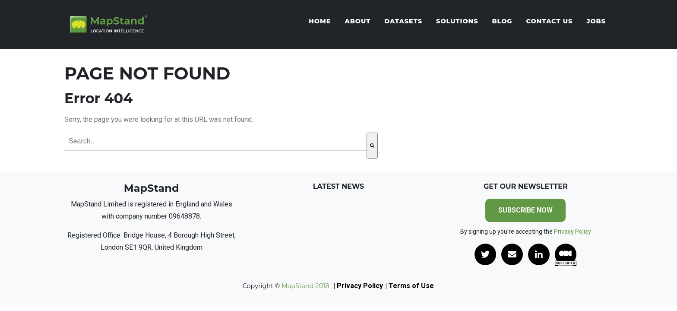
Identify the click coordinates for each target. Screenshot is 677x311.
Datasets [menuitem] (403, 21)
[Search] (372, 146)
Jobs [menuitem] (596, 21)
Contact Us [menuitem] (549, 21)
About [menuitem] (357, 21)
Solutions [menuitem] (457, 21)
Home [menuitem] (320, 21)
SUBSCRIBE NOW (525, 210)
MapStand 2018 (304, 286)
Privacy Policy (572, 231)
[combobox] (215, 142)
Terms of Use (411, 286)
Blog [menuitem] (502, 21)
